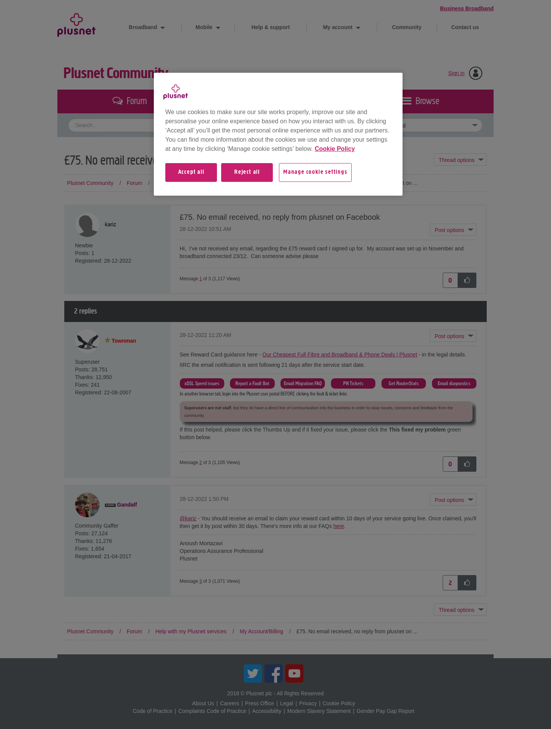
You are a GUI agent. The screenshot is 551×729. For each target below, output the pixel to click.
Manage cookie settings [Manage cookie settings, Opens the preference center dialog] (315, 172)
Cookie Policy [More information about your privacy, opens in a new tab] (335, 148)
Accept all (191, 172)
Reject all (247, 172)
